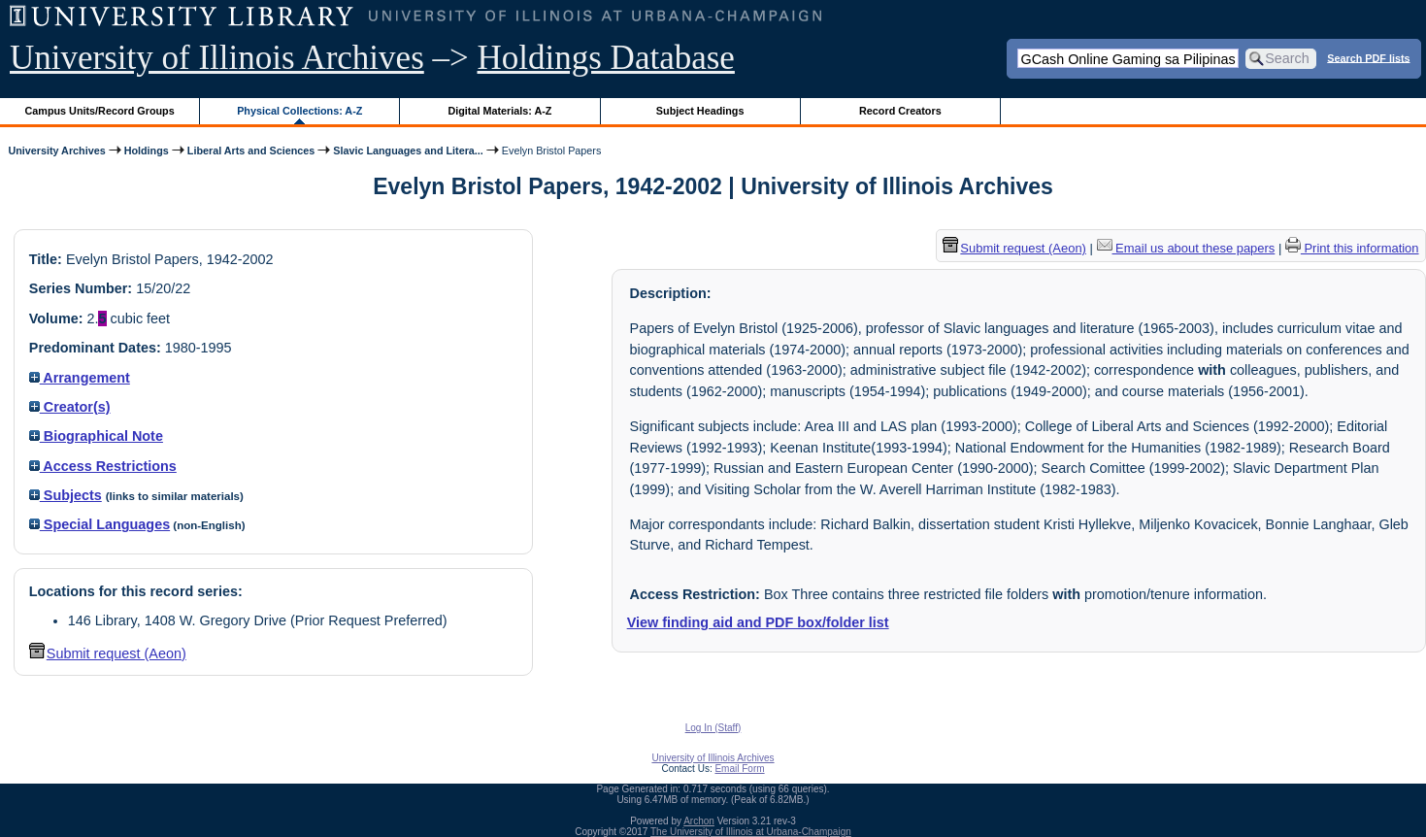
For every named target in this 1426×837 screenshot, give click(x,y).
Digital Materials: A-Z (499, 111)
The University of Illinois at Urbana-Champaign (750, 831)
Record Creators (900, 111)
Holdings (146, 150)
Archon (698, 821)
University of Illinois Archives (217, 58)
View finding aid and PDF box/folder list (758, 622)
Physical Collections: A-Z (299, 111)
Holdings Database (606, 58)
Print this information (1352, 248)
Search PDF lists (1368, 57)
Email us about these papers (1186, 248)
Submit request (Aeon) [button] (107, 653)
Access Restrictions (103, 466)
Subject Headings (700, 111)
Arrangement (79, 377)
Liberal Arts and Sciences (251, 150)
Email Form (739, 768)
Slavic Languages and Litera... (408, 150)
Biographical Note (96, 436)
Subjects (65, 495)
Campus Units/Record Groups (100, 111)
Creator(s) (70, 407)
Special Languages (99, 524)
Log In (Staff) (713, 727)
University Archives (56, 150)
